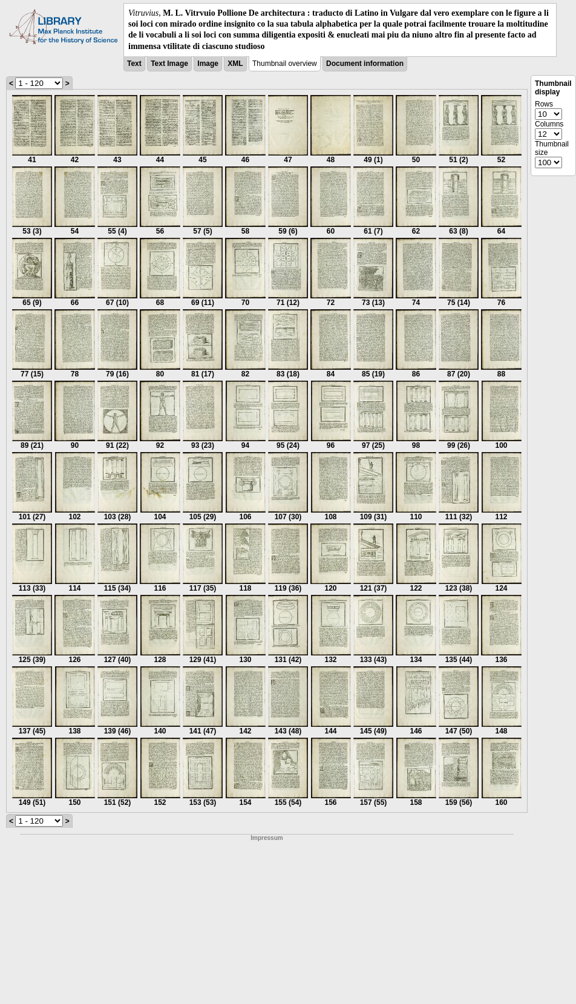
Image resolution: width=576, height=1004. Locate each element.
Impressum (266, 838)
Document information (365, 63)
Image (207, 63)
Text (134, 63)
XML (235, 63)
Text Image (169, 63)
